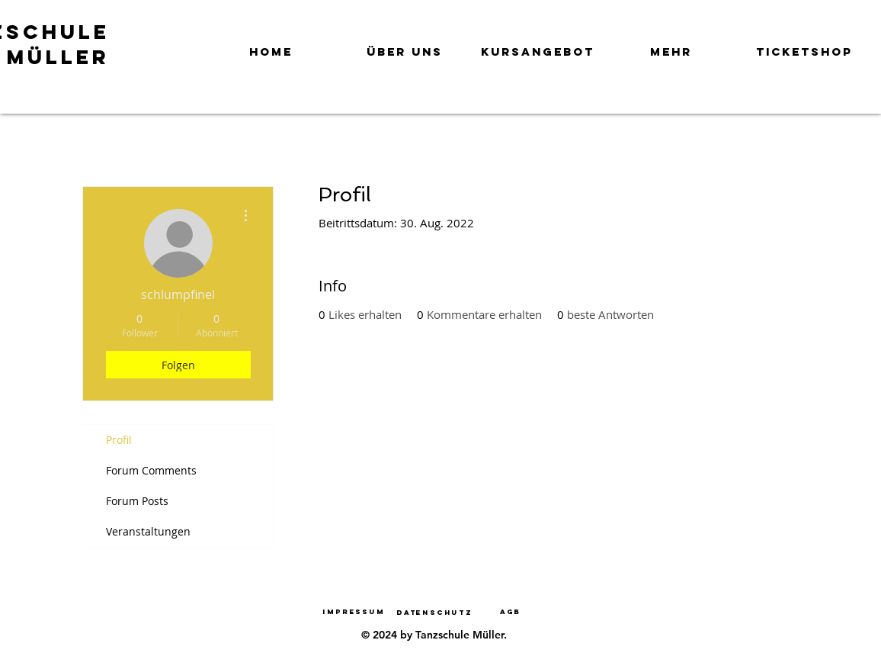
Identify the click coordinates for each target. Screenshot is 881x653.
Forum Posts (137, 501)
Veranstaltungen (148, 531)
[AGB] (510, 611)
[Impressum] (353, 611)
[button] (404, 44)
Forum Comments (151, 470)
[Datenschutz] (434, 612)
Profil (119, 440)
